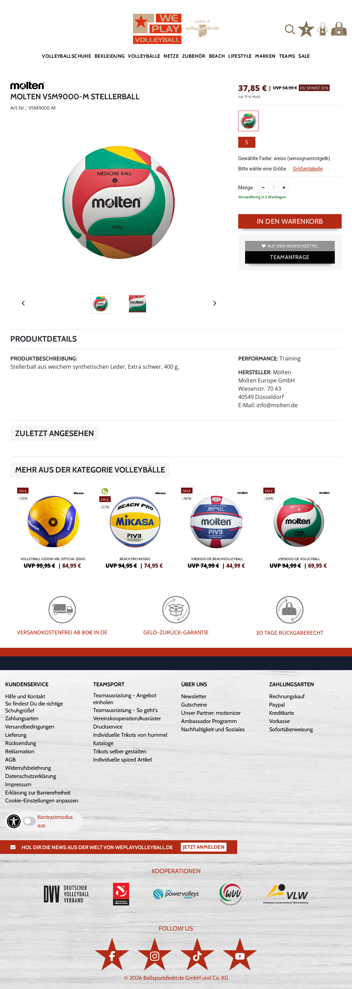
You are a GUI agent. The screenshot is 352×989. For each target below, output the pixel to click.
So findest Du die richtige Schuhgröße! (34, 707)
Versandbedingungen (29, 726)
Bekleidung (110, 56)
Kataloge (103, 743)
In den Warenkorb (290, 221)
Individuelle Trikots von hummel (130, 735)
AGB (10, 759)
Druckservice (107, 726)
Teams (287, 56)
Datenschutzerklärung (30, 776)
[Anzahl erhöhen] (284, 187)
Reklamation (19, 751)
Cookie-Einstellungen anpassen (41, 800)
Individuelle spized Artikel (122, 759)
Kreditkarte (281, 713)
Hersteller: (255, 372)
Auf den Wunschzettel (290, 245)
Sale (304, 56)
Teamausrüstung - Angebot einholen (124, 698)
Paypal (277, 704)
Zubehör (193, 56)
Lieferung (15, 735)
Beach (217, 56)
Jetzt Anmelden (203, 847)
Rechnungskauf (287, 696)
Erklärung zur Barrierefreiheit (37, 792)
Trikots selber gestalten (119, 751)
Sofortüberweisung (291, 729)
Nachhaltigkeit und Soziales (213, 729)
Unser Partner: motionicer (211, 713)
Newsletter (193, 696)
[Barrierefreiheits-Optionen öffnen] (13, 821)
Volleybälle (144, 56)
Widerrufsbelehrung (28, 768)
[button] (290, 29)
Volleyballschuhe (66, 56)
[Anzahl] (273, 187)
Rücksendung (20, 743)
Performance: (258, 358)
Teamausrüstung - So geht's (125, 710)
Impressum (18, 784)
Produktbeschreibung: (43, 358)
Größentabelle (308, 168)
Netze (171, 56)
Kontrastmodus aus (55, 821)
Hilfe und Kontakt (25, 696)
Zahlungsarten (21, 718)
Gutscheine (194, 704)
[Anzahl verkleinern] (263, 187)
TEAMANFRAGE (289, 257)
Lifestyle (240, 56)
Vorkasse (279, 721)
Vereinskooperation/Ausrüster (127, 718)
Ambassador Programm (209, 721)
